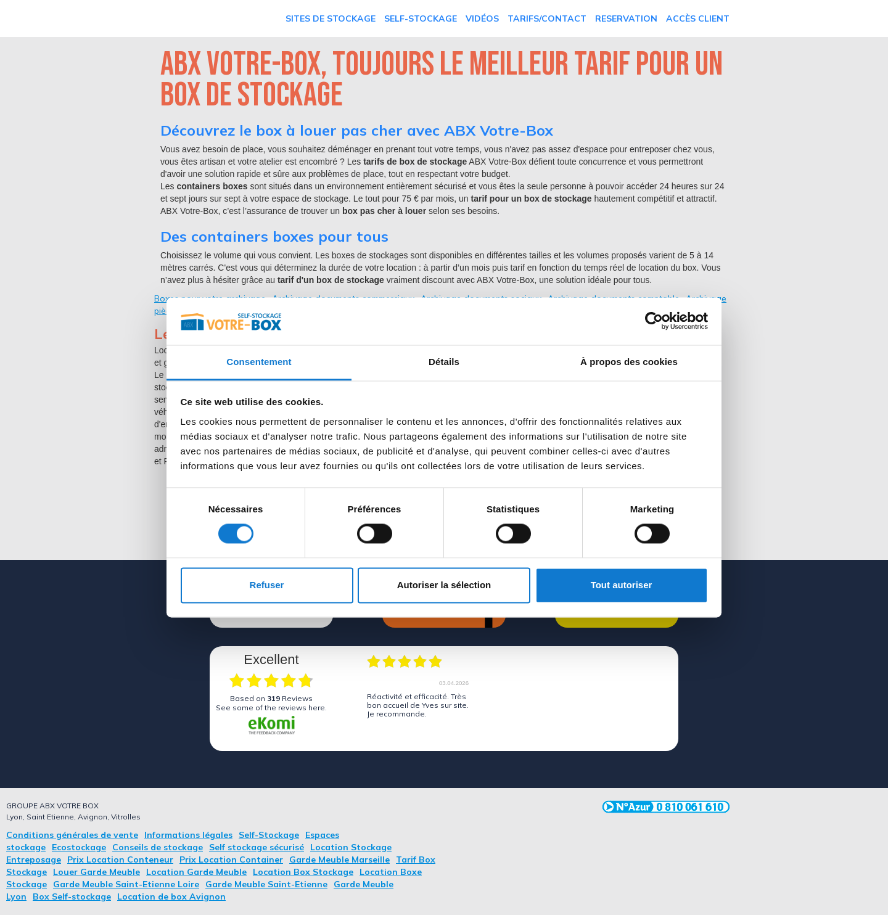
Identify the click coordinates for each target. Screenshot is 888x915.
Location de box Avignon (171, 896)
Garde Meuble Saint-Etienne (266, 884)
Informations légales (188, 834)
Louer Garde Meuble (96, 871)
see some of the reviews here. (271, 707)
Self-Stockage (420, 18)
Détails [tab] (444, 361)
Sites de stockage (331, 18)
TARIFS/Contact (547, 18)
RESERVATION (626, 18)
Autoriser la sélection (444, 585)
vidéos (482, 18)
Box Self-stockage (72, 896)
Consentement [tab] (258, 361)
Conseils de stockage (157, 847)
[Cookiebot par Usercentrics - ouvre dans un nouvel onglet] (654, 321)
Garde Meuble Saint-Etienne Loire (126, 884)
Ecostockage (79, 847)
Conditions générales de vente (72, 834)
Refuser (267, 585)
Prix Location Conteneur (120, 859)
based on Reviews (271, 698)
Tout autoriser (621, 585)
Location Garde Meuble (196, 871)
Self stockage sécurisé (256, 847)
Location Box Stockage (303, 871)
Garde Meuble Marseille (339, 859)
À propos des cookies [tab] (629, 361)
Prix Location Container (231, 859)
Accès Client (698, 18)
